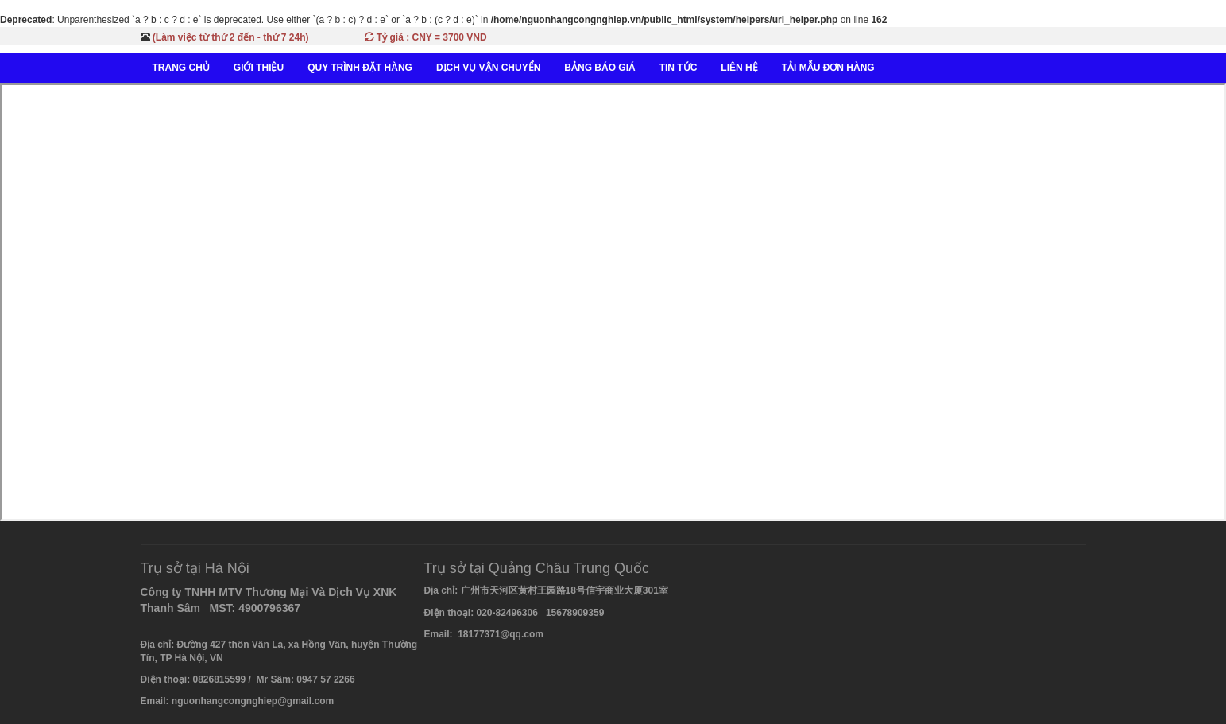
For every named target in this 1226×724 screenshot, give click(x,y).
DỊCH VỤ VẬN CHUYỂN (488, 67)
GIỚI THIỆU (259, 67)
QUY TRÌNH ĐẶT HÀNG (359, 67)
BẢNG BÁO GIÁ (599, 67)
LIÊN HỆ (739, 67)
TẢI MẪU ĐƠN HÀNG (828, 67)
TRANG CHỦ (181, 67)
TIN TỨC (678, 67)
